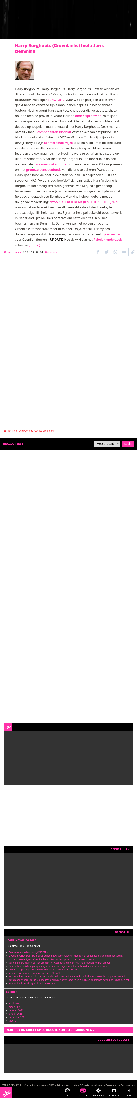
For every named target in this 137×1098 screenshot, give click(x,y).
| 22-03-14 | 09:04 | (39, 252)
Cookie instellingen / (93, 1085)
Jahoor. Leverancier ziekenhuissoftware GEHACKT (35, 973)
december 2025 (17, 1017)
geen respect (112, 234)
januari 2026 (15, 1013)
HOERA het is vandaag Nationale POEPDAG (32, 983)
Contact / (30, 1085)
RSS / (53, 1085)
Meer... (12, 1020)
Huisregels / (43, 1085)
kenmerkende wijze (58, 143)
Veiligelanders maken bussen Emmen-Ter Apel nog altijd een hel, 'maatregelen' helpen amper (59, 962)
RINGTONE (56, 100)
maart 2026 (15, 1006)
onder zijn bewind (88, 116)
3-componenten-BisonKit (53, 132)
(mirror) (34, 245)
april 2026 (14, 1003)
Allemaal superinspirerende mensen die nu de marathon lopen (43, 969)
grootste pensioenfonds (43, 170)
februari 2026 (16, 1010)
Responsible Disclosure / (121, 1085)
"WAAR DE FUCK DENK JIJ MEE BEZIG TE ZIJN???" (84, 202)
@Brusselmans (12, 252)
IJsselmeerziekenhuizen (51, 164)
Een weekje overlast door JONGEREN (28, 952)
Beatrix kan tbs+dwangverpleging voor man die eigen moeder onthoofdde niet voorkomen (58, 966)
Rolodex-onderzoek (107, 239)
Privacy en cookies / (69, 1085)
